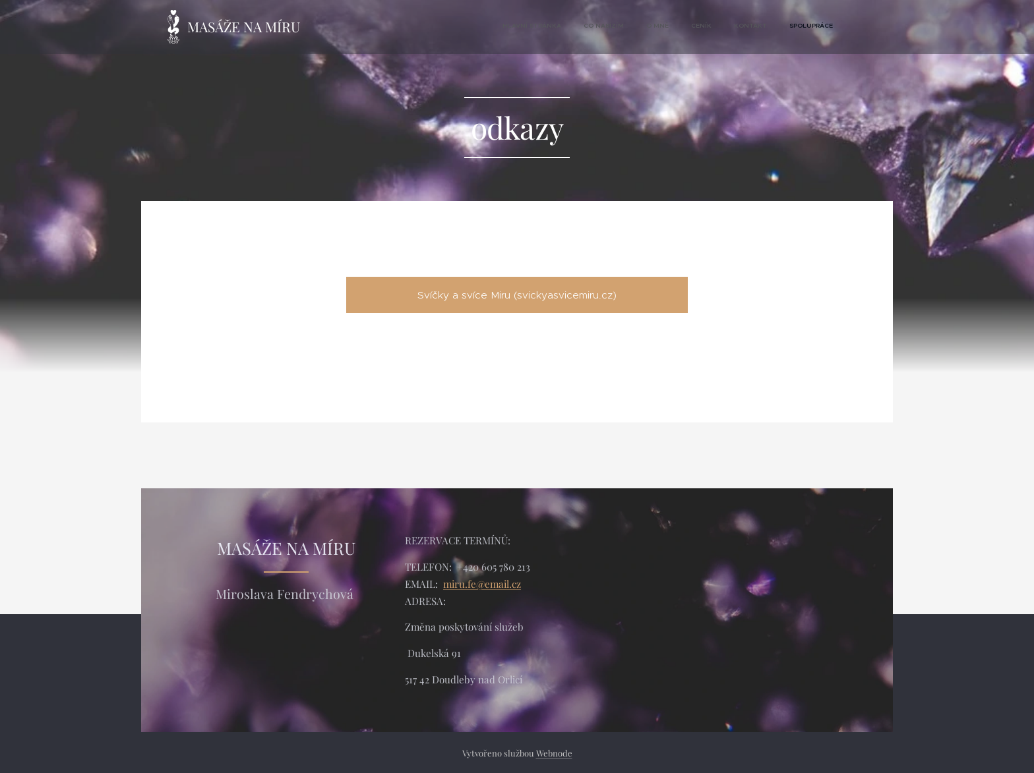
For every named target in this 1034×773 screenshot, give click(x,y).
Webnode (554, 753)
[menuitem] (721, 27)
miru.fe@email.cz (482, 583)
